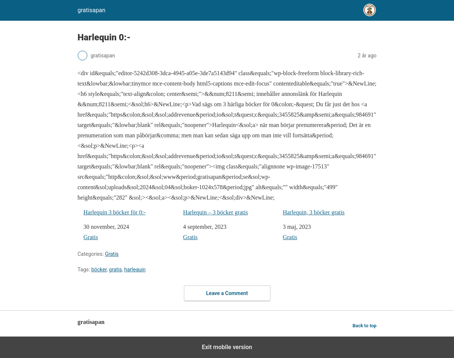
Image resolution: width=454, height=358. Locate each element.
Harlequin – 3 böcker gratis (215, 212)
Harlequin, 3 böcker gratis (313, 212)
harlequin (135, 269)
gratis (115, 269)
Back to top (365, 325)
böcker (99, 269)
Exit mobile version (227, 347)
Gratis (91, 237)
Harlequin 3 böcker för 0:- (115, 212)
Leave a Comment (227, 293)
